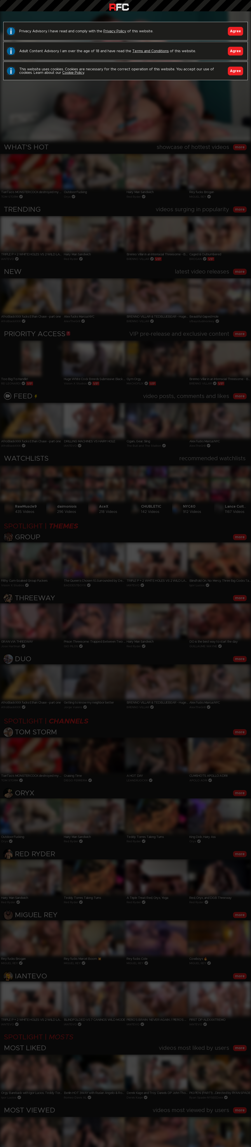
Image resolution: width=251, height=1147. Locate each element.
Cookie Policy (73, 72)
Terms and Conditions (150, 51)
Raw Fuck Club (119, 6)
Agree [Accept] (235, 31)
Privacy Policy (114, 31)
